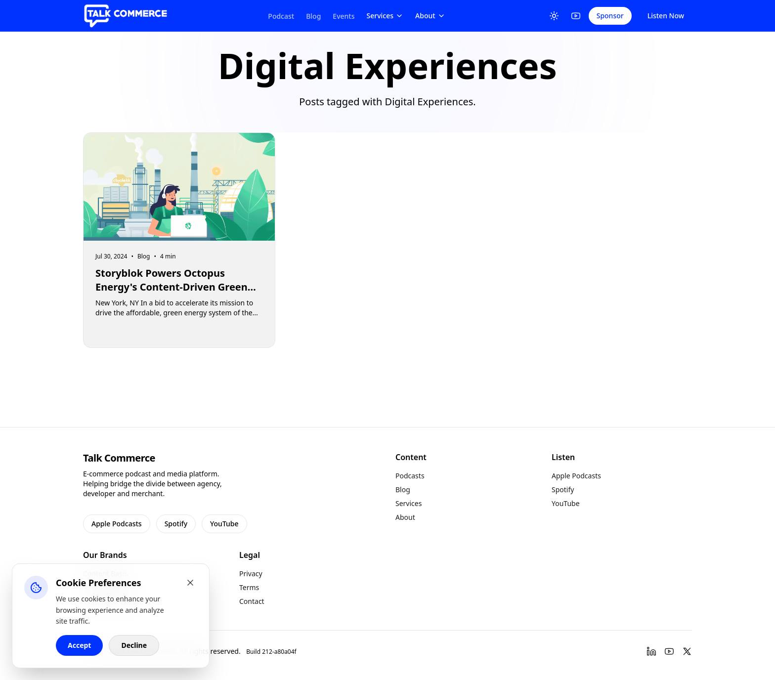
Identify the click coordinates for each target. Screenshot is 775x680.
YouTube (224, 523)
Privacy (250, 573)
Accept (79, 645)
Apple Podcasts (116, 523)
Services (385, 15)
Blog (313, 16)
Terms (249, 587)
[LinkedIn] (651, 651)
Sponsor (610, 15)
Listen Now (665, 15)
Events (343, 16)
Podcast (281, 16)
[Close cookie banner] (190, 583)
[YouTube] (576, 16)
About (430, 15)
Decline (134, 645)
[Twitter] (687, 651)
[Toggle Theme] (554, 16)
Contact (251, 601)
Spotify (176, 523)
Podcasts (410, 475)
